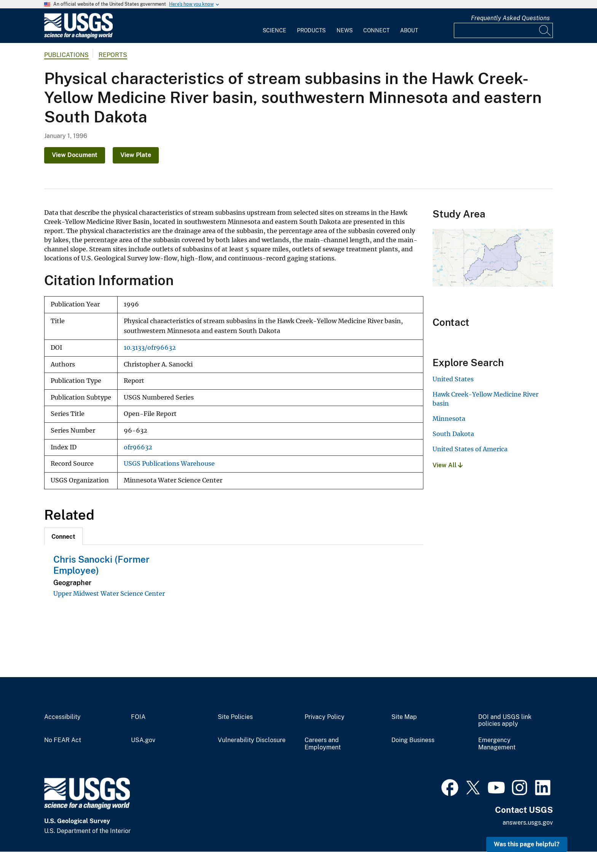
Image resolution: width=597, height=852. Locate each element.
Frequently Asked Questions (510, 18)
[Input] (503, 30)
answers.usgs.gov (528, 822)
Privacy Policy (325, 717)
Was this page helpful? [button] (527, 844)
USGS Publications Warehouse (169, 463)
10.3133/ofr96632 (150, 347)
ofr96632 (138, 447)
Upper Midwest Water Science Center (109, 593)
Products (311, 30)
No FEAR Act (62, 740)
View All (448, 465)
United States (453, 379)
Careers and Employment (323, 744)
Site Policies (235, 717)
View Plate (135, 155)
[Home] (78, 36)
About (409, 30)
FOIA (138, 717)
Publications (66, 55)
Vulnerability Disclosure (252, 740)
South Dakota (453, 434)
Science (274, 30)
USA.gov (143, 740)
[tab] (63, 536)
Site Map (404, 717)
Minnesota (449, 418)
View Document (74, 155)
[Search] (545, 30)
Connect (376, 30)
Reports (113, 55)
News (345, 30)
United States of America (470, 449)
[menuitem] (274, 26)
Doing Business (412, 740)
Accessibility (62, 717)
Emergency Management (497, 744)
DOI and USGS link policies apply (505, 721)
